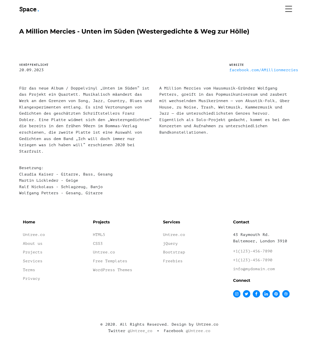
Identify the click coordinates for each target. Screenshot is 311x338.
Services (33, 261)
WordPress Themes (112, 270)
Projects (33, 252)
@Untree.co (198, 331)
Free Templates (110, 261)
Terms (29, 270)
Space (29, 9)
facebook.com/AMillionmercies (263, 70)
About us (33, 243)
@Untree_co (140, 331)
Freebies (173, 261)
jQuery (170, 243)
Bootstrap (174, 252)
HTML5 (99, 234)
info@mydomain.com (254, 269)
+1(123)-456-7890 (252, 251)
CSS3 (98, 243)
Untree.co (34, 234)
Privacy (31, 278)
